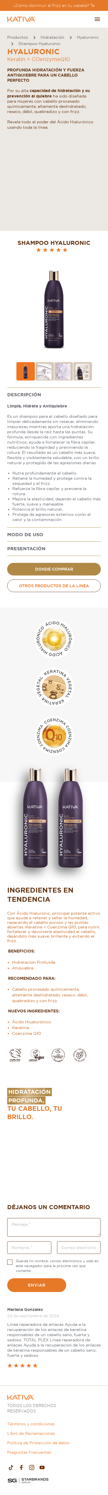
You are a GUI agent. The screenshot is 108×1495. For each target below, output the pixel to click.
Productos (17, 37)
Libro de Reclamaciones (31, 1433)
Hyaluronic (88, 37)
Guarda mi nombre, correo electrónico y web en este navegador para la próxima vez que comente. (57, 1265)
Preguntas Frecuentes (29, 1452)
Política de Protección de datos (38, 1443)
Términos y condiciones (31, 1424)
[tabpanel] (54, 458)
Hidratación (52, 37)
